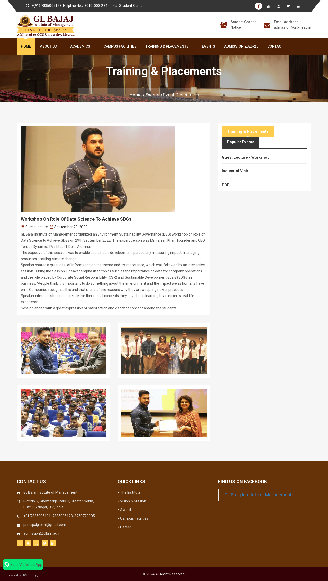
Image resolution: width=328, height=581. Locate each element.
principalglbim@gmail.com (44, 525)
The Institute (129, 492)
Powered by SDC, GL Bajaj (26, 575)
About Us (49, 46)
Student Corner (243, 22)
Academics (81, 46)
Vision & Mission (132, 501)
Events (208, 46)
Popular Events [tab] (240, 142)
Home (26, 46)
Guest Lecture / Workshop (246, 157)
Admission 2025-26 (241, 46)
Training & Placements (168, 46)
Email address (286, 22)
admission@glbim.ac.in (292, 27)
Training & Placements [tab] (248, 131)
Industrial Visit (235, 171)
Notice (236, 27)
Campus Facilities (120, 46)
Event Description (181, 94)
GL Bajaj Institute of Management (257, 494)
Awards (125, 510)
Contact (275, 46)
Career (124, 527)
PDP (226, 184)
